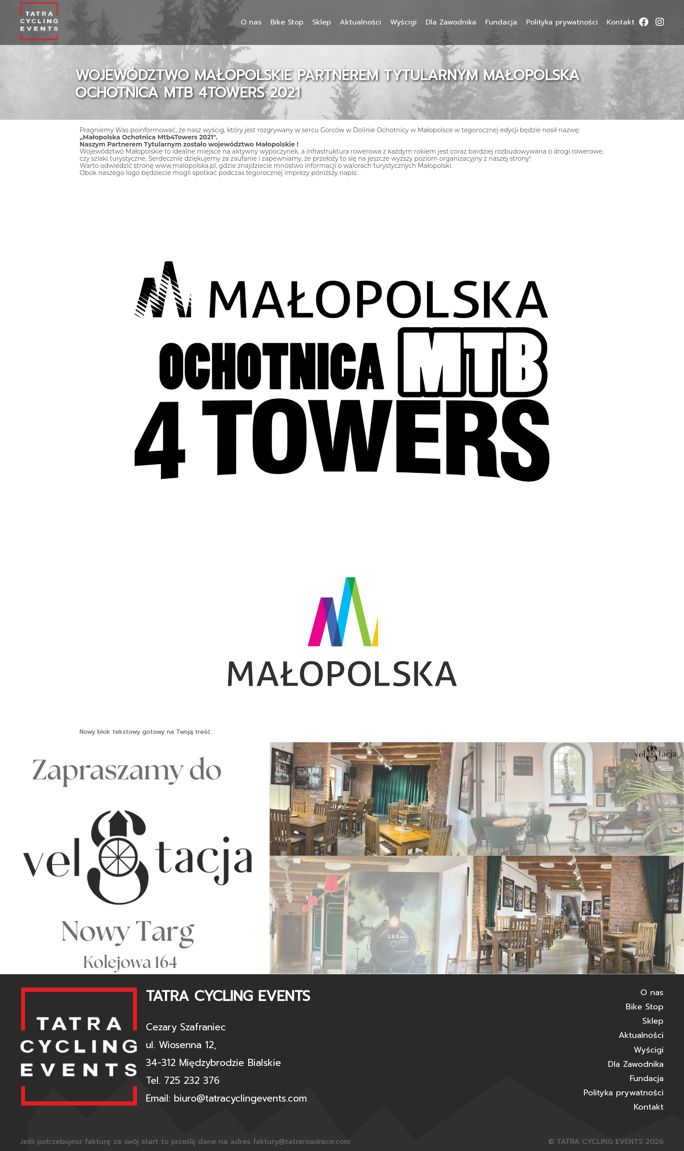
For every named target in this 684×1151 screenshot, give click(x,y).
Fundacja (501, 22)
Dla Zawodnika (451, 22)
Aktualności (360, 22)
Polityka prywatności (562, 22)
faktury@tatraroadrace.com (301, 1141)
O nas (251, 22)
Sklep (321, 22)
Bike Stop (286, 22)
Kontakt (621, 22)
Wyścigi (403, 22)
